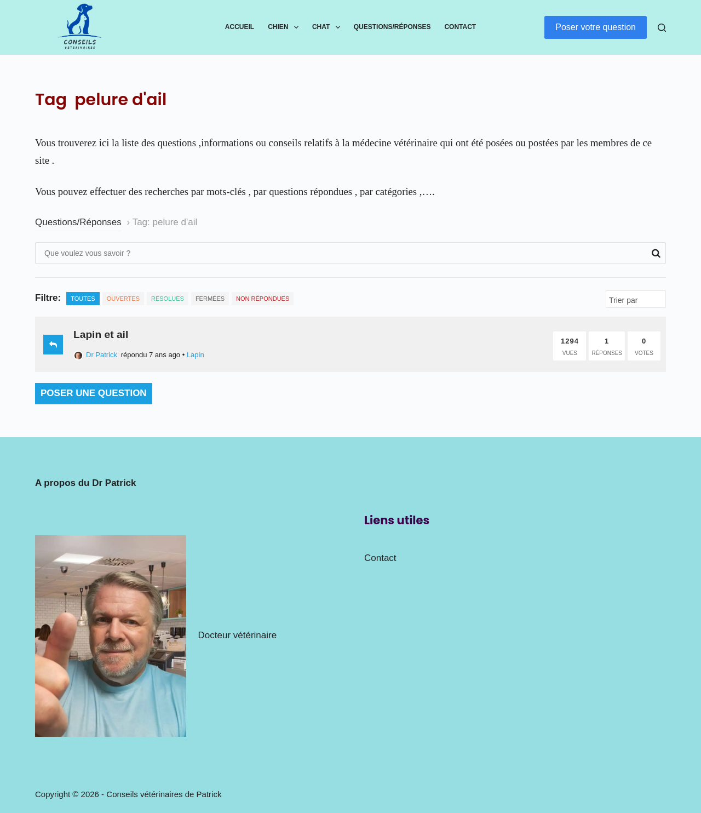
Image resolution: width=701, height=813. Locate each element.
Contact (460, 27)
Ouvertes (123, 298)
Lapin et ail (100, 334)
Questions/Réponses (392, 27)
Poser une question (94, 393)
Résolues (167, 298)
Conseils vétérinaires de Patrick (163, 794)
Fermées (210, 298)
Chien (285, 27)
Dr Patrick (95, 355)
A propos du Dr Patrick (85, 483)
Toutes (83, 298)
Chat (328, 27)
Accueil (239, 27)
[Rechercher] (662, 28)
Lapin (195, 355)
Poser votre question (595, 27)
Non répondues (262, 298)
